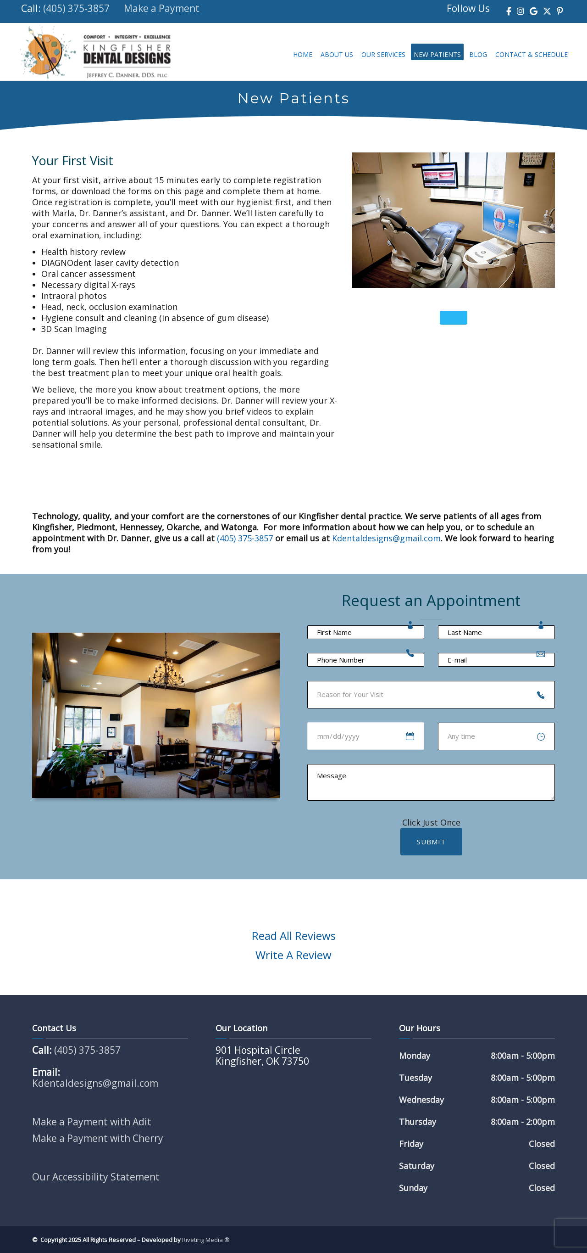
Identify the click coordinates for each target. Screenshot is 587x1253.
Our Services (383, 54)
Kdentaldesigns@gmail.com (386, 538)
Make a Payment (161, 8)
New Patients (437, 54)
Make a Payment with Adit (91, 1121)
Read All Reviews (294, 935)
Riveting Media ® (206, 1240)
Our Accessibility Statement (96, 1176)
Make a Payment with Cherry (97, 1138)
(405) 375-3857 (76, 8)
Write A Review (293, 954)
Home (302, 54)
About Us (337, 54)
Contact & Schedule (531, 54)
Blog (478, 54)
